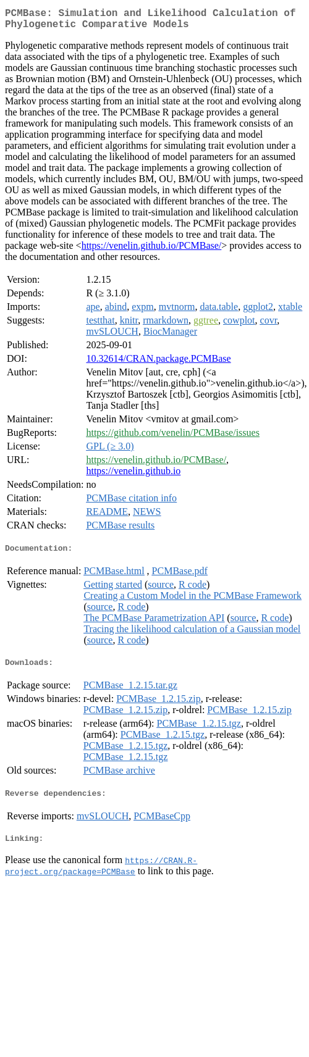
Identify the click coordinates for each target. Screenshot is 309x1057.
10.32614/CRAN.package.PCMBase (158, 363)
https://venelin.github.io (133, 475)
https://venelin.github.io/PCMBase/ (152, 250)
